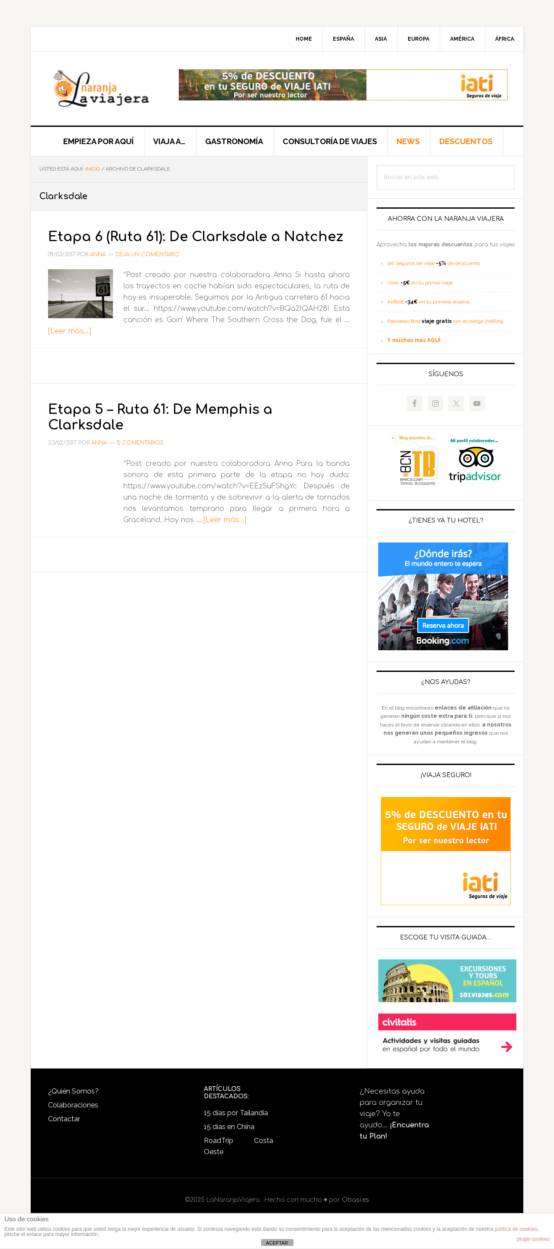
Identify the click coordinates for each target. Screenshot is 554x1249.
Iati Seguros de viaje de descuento (433, 263)
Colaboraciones (73, 1105)
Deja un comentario (147, 270)
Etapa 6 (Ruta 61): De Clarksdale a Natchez (183, 243)
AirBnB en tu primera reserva (428, 302)
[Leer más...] (69, 347)
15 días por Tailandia (236, 1113)
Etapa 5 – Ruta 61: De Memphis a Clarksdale (178, 432)
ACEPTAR (277, 1243)
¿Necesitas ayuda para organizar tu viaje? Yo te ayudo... (394, 1114)
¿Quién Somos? (73, 1091)
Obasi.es (355, 1200)
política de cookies (516, 1229)
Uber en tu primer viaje (420, 283)
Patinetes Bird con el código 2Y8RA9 (445, 321)
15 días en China (229, 1127)
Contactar (64, 1119)
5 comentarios (140, 458)
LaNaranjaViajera (104, 88)
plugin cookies (533, 1239)
